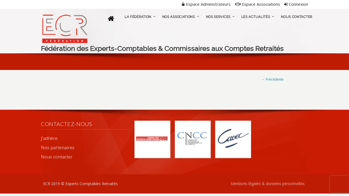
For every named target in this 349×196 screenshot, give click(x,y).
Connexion (296, 4)
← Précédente (273, 79)
